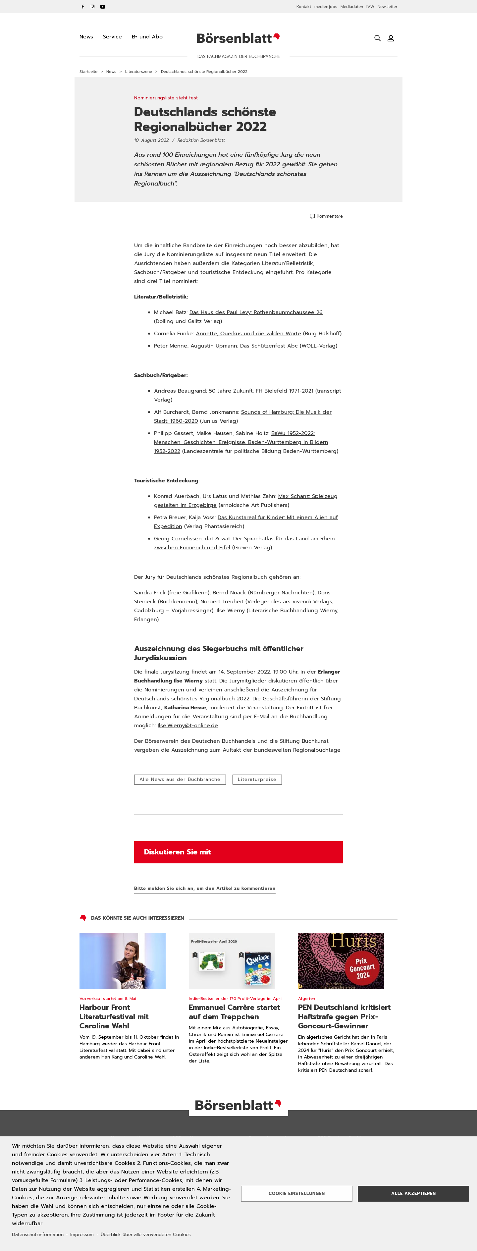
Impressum (82, 1234)
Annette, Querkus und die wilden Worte (248, 334)
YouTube (102, 6)
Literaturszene (138, 72)
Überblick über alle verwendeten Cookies (146, 1234)
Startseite (88, 72)
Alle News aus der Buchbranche (180, 779)
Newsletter (388, 7)
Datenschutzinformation (38, 1234)
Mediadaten (352, 7)
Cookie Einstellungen (297, 1193)
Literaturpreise (257, 779)
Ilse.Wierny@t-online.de (188, 726)
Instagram (92, 6)
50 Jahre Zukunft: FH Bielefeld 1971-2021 (261, 391)
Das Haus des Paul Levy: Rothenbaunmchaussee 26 (256, 312)
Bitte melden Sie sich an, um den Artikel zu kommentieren (205, 888)
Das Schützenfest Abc (269, 346)
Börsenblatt (238, 38)
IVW (370, 7)
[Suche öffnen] (377, 38)
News (111, 72)
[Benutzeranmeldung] (391, 38)
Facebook (83, 6)
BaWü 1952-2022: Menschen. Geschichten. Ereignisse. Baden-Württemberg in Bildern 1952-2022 (241, 442)
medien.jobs (325, 7)
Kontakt (303, 7)
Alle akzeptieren (413, 1193)
